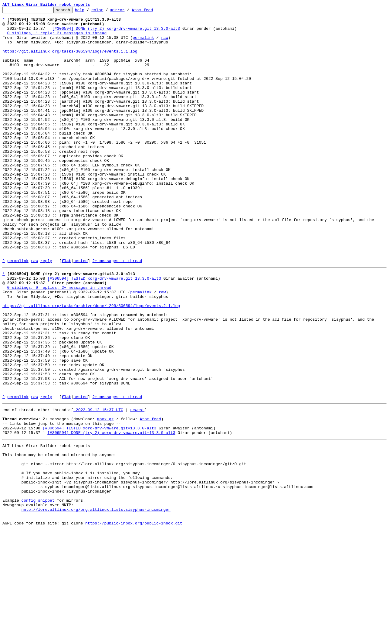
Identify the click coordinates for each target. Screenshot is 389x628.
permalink (143, 43)
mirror (127, 11)
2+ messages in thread (117, 311)
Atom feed (151, 11)
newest (137, 487)
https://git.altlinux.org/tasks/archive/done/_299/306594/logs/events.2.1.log (91, 364)
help (89, 11)
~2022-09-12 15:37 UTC (98, 487)
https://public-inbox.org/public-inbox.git (133, 621)
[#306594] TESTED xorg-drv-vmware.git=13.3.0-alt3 (104, 331)
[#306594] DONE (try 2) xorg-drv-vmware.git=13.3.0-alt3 (116, 33)
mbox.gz (105, 498)
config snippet (37, 594)
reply (46, 311)
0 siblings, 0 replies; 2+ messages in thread (59, 342)
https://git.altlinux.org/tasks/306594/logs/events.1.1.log (69, 60)
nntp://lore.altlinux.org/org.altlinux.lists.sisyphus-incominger (95, 605)
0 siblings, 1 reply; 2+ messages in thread (57, 38)
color (107, 11)
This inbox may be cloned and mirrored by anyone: (59, 539)
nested (80, 311)
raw (164, 43)
